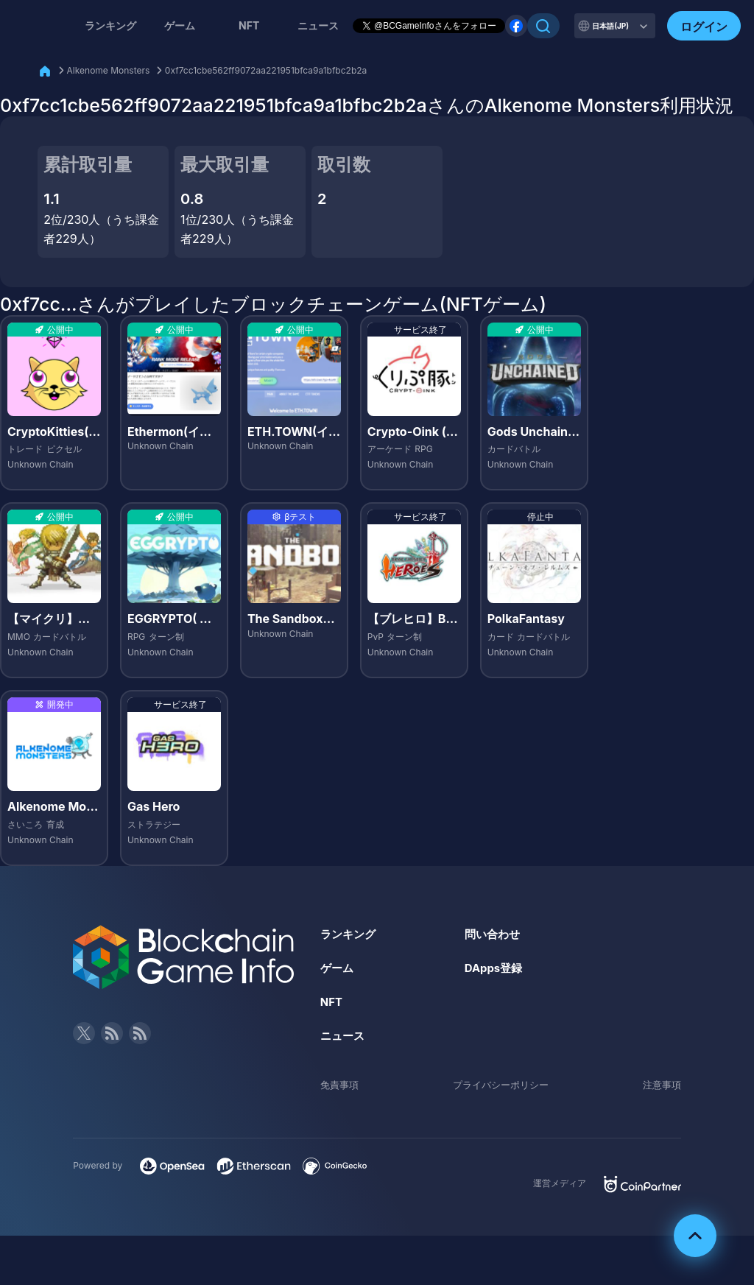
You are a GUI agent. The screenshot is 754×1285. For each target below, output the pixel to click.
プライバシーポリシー (500, 1083)
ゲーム (179, 25)
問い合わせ (494, 933)
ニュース (343, 1034)
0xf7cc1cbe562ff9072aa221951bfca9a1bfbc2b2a (266, 70)
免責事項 (341, 1083)
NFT (249, 25)
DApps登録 (495, 967)
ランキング (110, 25)
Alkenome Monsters (108, 70)
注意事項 (660, 1083)
